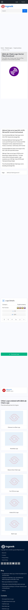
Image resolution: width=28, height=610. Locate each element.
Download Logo (14, 354)
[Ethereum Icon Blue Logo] (14, 419)
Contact (4, 555)
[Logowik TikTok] (16, 563)
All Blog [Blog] (3, 590)
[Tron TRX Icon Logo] (14, 483)
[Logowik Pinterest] (10, 563)
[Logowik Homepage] (7, 6)
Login (17, 1)
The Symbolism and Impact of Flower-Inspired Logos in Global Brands (14, 587)
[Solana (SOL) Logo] (14, 504)
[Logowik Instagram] (7, 563)
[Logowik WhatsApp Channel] (19, 563)
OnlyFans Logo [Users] (5, 603)
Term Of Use (5, 560)
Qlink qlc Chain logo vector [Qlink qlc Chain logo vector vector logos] (13, 172)
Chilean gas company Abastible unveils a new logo (13, 584)
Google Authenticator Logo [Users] (8, 601)
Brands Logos (8, 48)
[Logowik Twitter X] (5, 563)
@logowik (9, 389)
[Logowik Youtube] (13, 563)
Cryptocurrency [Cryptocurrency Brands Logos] (21, 304)
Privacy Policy (5, 557)
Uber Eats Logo (5, 608)
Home (2, 48)
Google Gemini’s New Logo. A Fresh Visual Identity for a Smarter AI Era (14, 574)
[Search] (11, 11)
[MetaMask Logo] (14, 440)
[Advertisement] (14, 31)
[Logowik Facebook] (2, 563)
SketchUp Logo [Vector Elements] (5, 606)
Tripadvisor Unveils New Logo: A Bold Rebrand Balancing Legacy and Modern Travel (12, 578)
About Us (4, 552)
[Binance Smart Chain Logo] (14, 462)
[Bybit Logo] (14, 525)
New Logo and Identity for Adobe (10, 581)
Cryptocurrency (17, 48)
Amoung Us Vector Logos (8, 599)
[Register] (23, 2)
